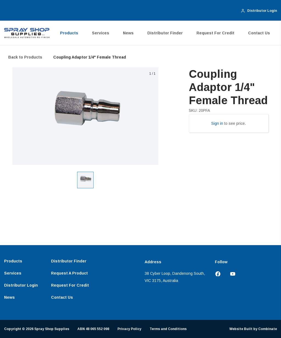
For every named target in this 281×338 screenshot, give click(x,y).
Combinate (267, 329)
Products (69, 33)
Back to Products (25, 57)
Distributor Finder (165, 33)
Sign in (217, 123)
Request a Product (69, 273)
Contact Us (259, 33)
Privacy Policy (129, 329)
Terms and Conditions (168, 329)
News (128, 33)
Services (100, 33)
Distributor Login (21, 285)
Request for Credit (215, 33)
